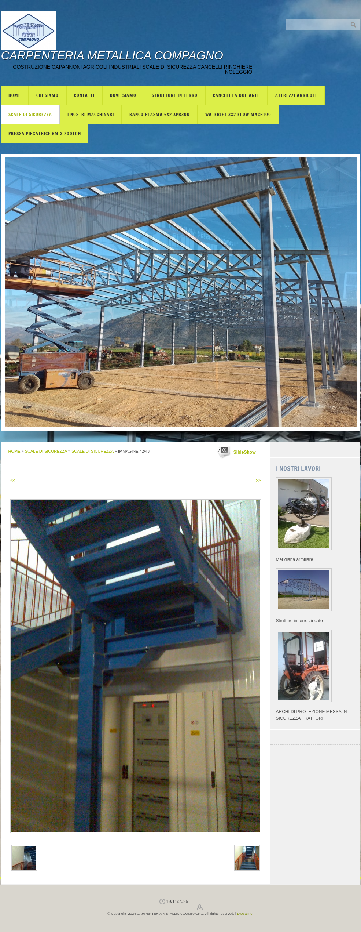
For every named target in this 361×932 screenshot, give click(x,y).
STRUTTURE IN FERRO (175, 95)
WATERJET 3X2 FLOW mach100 (238, 114)
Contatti (84, 95)
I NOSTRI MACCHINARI (90, 114)
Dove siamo (123, 95)
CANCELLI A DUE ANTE (236, 95)
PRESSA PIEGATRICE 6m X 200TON (44, 133)
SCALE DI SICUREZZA (30, 114)
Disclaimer (245, 913)
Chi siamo (47, 95)
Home (14, 95)
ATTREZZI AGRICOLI (296, 95)
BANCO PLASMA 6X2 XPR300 (159, 114)
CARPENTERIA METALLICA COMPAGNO (112, 55)
